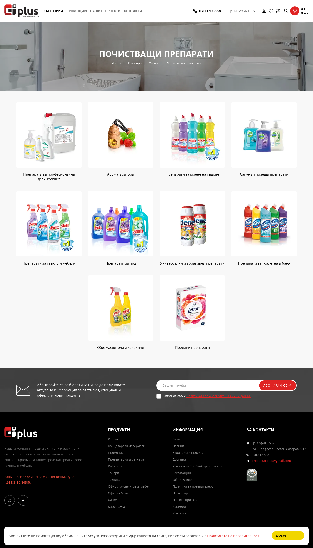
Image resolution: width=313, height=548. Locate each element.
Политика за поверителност (194, 486)
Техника (114, 480)
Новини (178, 446)
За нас (177, 439)
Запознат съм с (207, 396)
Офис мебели (118, 493)
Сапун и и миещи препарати (264, 174)
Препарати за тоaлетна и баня (264, 263)
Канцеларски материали (126, 446)
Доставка (179, 459)
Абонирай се (277, 385)
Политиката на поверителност (233, 535)
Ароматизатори (120, 174)
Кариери (179, 506)
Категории (53, 11)
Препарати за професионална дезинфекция (49, 176)
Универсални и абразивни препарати (192, 263)
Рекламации (182, 473)
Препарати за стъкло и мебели (49, 263)
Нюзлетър (180, 493)
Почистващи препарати (184, 63)
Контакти (133, 11)
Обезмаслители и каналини (120, 347)
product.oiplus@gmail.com (271, 461)
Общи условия (183, 480)
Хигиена (155, 63)
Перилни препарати (192, 347)
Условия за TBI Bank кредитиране (198, 466)
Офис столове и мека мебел (129, 486)
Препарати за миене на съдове (192, 174)
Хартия (113, 439)
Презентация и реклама (126, 459)
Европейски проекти (188, 453)
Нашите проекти (105, 11)
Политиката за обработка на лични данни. (218, 396)
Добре (281, 535)
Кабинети (115, 466)
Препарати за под (120, 263)
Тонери (113, 473)
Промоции (76, 11)
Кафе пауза (116, 506)
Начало (117, 63)
